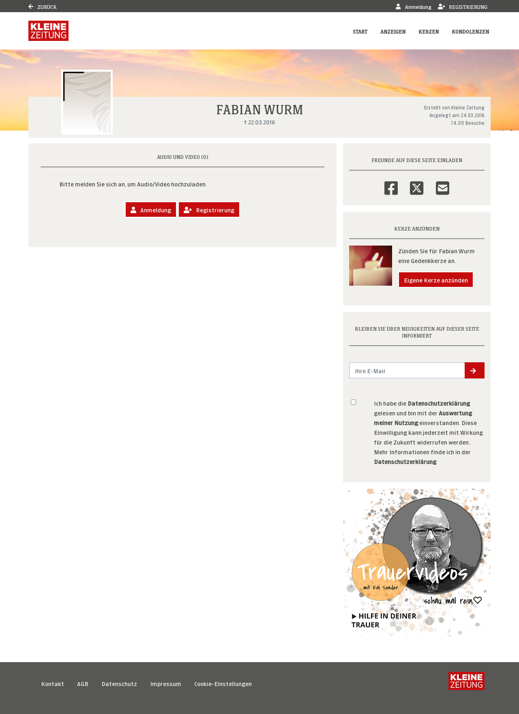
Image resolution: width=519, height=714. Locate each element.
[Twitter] (416, 182)
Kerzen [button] (428, 31)
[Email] (442, 182)
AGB (82, 683)
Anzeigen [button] (392, 31)
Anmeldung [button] (151, 209)
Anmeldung (413, 6)
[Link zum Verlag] (48, 30)
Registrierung (463, 6)
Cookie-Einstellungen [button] (223, 683)
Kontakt (52, 683)
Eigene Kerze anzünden (436, 279)
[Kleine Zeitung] (466, 683)
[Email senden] (407, 370)
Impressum (165, 683)
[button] (475, 370)
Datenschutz (119, 683)
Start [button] (360, 31)
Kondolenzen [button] (470, 31)
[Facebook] (391, 182)
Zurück (42, 6)
